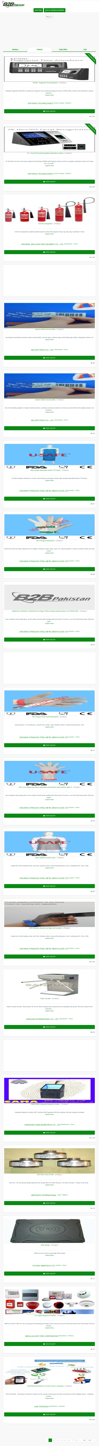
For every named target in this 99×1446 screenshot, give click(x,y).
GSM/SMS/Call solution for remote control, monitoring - (49, 1386)
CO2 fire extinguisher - (49, 223)
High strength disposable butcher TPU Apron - (49, 470)
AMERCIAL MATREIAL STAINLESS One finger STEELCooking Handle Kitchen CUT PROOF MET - (49, 611)
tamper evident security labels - (49, 329)
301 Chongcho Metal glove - (49, 540)
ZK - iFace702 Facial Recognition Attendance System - (49, 153)
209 (89, 1440)
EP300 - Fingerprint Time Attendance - (49, 83)
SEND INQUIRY (49, 111)
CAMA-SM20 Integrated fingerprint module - (49, 1104)
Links (85, 49)
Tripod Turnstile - (49, 998)
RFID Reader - (49, 1245)
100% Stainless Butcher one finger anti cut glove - (49, 928)
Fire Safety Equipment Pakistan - (49, 1315)
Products (40, 49)
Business (15, 49)
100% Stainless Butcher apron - (49, 857)
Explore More (49, 95)
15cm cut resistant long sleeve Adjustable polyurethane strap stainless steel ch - (49, 787)
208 (84, 1440)
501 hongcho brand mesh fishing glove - (49, 717)
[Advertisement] (49, 33)
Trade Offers (63, 49)
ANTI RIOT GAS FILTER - (49, 1174)
